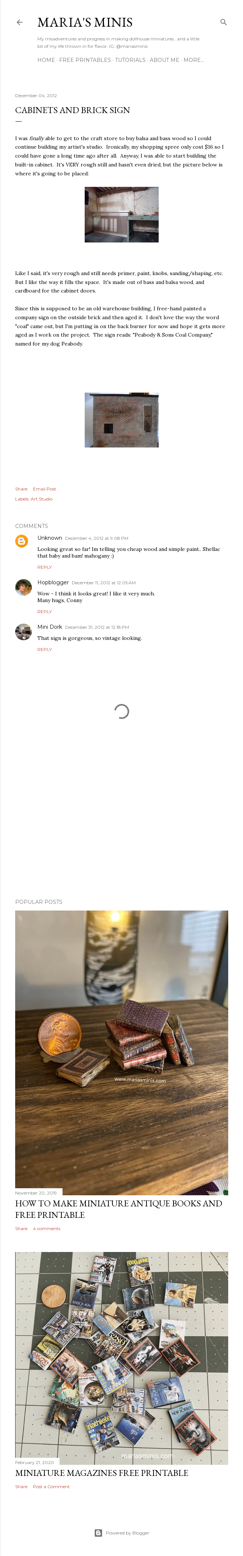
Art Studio (42, 499)
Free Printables (85, 60)
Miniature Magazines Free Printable (101, 1473)
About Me (164, 60)
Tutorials (130, 60)
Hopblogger (53, 582)
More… (193, 60)
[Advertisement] (121, 828)
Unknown (49, 538)
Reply (44, 567)
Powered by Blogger (121, 1533)
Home (46, 60)
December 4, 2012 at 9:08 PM (96, 538)
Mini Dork (49, 627)
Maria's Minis (85, 22)
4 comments (46, 1228)
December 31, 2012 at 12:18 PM (97, 627)
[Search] (223, 20)
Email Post (44, 489)
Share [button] (21, 489)
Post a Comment (51, 1486)
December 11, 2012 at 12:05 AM (104, 582)
